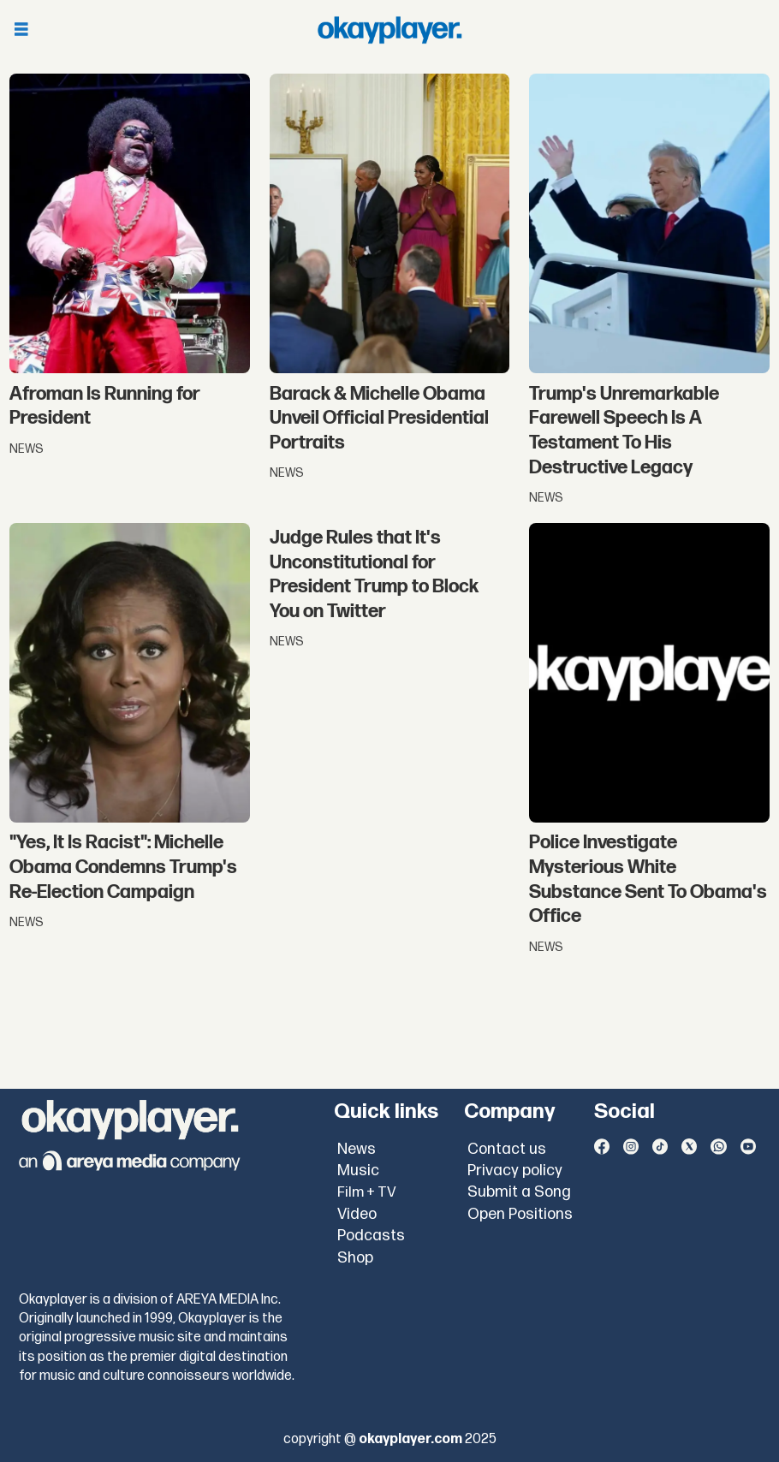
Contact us (506, 1149)
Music (358, 1171)
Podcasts (371, 1236)
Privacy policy (514, 1171)
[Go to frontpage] (389, 30)
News (356, 1149)
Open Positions (520, 1214)
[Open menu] (21, 30)
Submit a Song (519, 1192)
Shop (355, 1258)
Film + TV (366, 1192)
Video (357, 1214)
